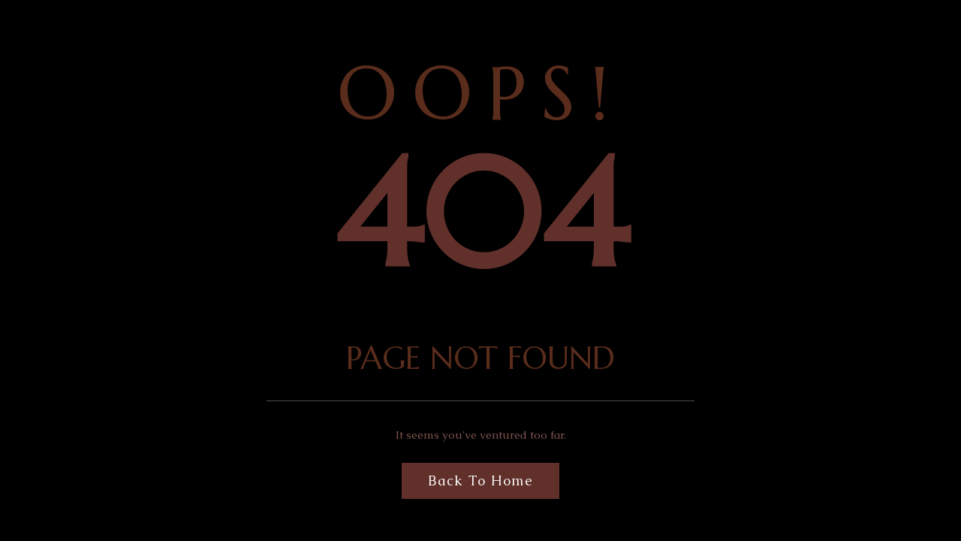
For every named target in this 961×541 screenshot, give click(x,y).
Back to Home (480, 480)
